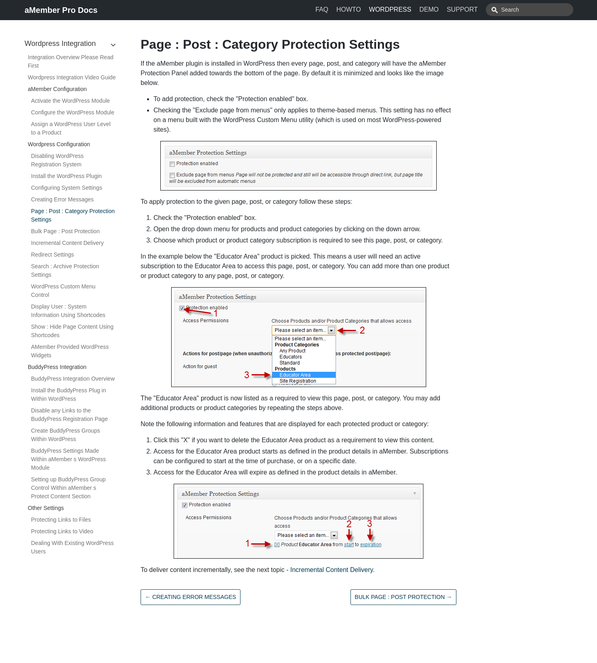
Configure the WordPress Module (72, 112)
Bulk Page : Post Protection (65, 231)
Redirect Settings (52, 254)
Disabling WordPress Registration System (57, 160)
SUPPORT (480, 9)
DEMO (447, 9)
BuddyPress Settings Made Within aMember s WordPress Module (68, 459)
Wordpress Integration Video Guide (72, 77)
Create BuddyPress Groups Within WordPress (65, 434)
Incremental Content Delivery (67, 243)
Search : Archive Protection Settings (65, 270)
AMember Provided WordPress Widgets (70, 351)
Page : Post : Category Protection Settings (73, 215)
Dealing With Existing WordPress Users (72, 547)
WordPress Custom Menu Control (63, 290)
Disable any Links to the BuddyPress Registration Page (69, 414)
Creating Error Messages (62, 199)
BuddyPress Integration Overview (73, 378)
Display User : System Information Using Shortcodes (68, 310)
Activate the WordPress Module (70, 100)
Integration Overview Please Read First (70, 61)
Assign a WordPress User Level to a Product (70, 128)
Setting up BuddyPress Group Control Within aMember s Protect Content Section (68, 487)
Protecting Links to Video (62, 531)
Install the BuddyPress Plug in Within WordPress (68, 394)
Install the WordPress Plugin (66, 176)
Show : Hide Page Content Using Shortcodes (72, 330)
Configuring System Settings (66, 187)
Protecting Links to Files (61, 519)
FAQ (340, 9)
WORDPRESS (408, 9)
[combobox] (538, 9)
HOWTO (366, 9)
